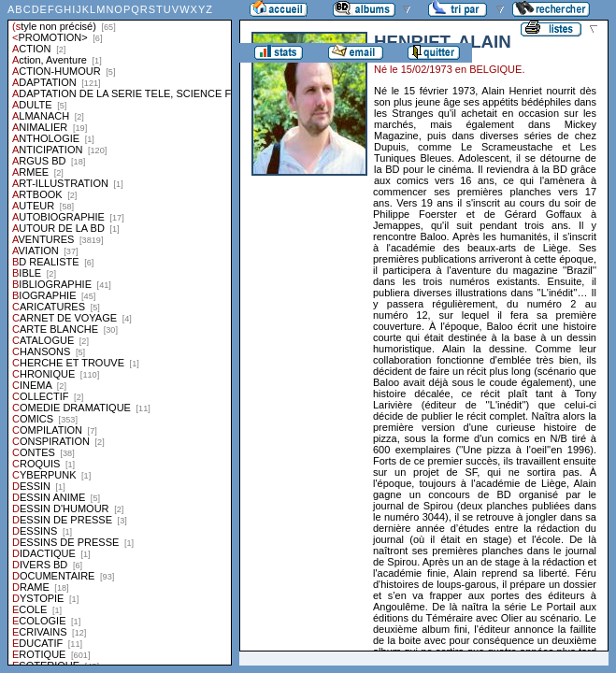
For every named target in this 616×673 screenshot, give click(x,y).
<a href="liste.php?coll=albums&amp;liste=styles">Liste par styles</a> (119, 333)
